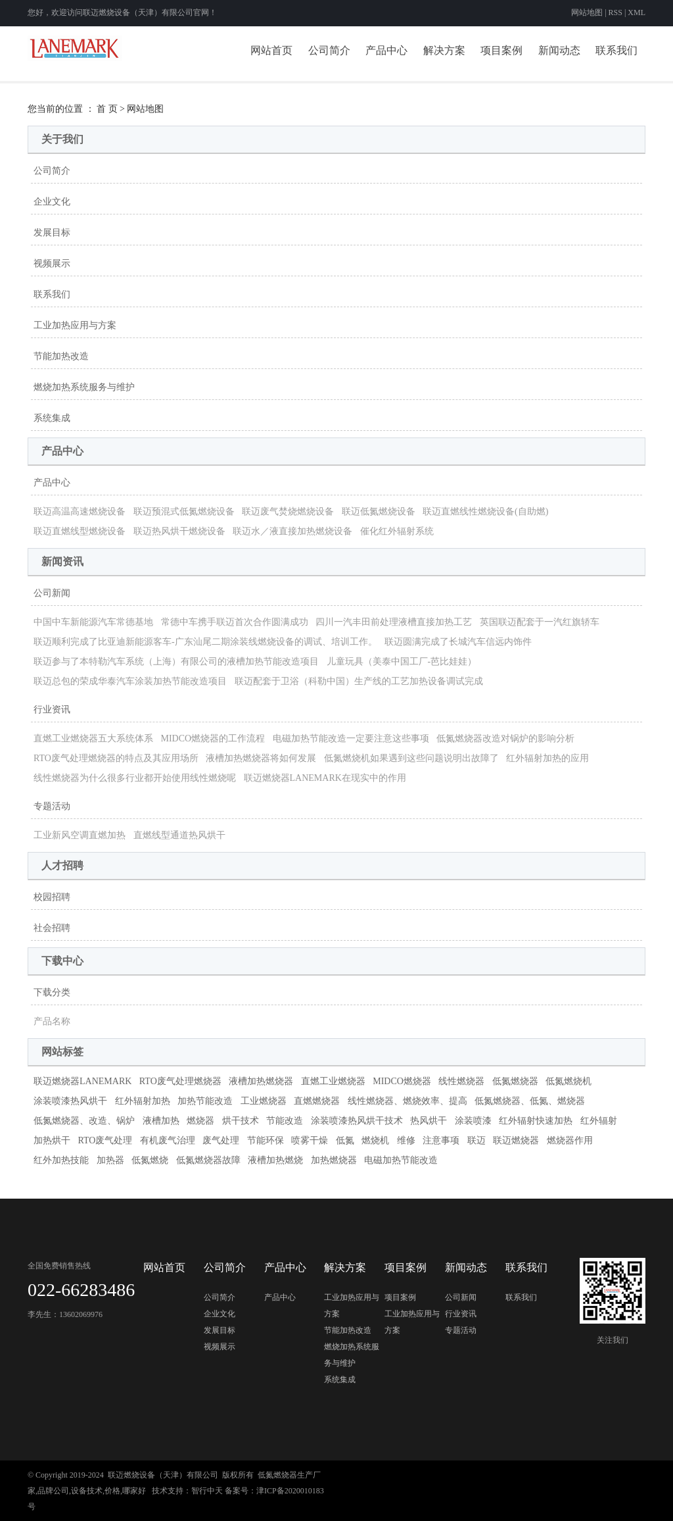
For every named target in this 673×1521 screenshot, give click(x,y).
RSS (615, 12)
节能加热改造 (61, 356)
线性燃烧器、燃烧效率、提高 (407, 1101)
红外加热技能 (61, 1160)
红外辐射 (598, 1121)
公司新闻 (52, 593)
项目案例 (501, 50)
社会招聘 (52, 928)
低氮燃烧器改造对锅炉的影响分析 (505, 738)
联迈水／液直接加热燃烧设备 (292, 531)
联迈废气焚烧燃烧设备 (288, 511)
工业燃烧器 (264, 1101)
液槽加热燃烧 (275, 1160)
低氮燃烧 (149, 1160)
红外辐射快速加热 (535, 1121)
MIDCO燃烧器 (402, 1081)
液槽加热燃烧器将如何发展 (261, 758)
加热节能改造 (205, 1101)
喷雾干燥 (309, 1140)
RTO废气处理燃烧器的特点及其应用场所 (116, 758)
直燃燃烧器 (317, 1101)
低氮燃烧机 (568, 1081)
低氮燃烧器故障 (208, 1160)
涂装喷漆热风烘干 (70, 1101)
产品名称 (52, 1021)
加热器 (110, 1160)
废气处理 (220, 1140)
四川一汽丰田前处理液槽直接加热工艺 (393, 622)
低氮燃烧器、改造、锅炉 (84, 1121)
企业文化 (52, 202)
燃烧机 (375, 1140)
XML (636, 12)
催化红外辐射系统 (397, 531)
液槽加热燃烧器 (261, 1081)
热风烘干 (428, 1121)
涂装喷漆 (473, 1121)
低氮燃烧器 (515, 1081)
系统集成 (52, 418)
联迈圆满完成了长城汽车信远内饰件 (458, 642)
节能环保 (265, 1140)
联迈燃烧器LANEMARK (82, 1081)
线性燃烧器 (461, 1081)
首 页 (107, 109)
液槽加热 (161, 1121)
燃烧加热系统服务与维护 (84, 387)
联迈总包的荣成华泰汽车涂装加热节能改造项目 (130, 681)
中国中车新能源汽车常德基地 (93, 622)
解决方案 (444, 50)
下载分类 (52, 992)
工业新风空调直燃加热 (80, 835)
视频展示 (52, 263)
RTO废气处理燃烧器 (180, 1081)
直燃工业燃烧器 (333, 1081)
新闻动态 (559, 50)
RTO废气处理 (105, 1140)
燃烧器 (200, 1121)
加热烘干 (52, 1140)
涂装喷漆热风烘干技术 (357, 1121)
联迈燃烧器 (516, 1140)
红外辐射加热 (142, 1101)
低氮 (345, 1140)
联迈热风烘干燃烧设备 (179, 531)
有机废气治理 (167, 1140)
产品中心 (386, 50)
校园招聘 (52, 897)
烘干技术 (240, 1121)
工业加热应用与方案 (75, 325)
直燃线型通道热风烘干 (179, 835)
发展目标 (52, 232)
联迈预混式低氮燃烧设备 (184, 511)
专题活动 (52, 806)
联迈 (476, 1140)
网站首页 (271, 50)
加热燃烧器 (334, 1160)
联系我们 (616, 50)
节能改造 (284, 1121)
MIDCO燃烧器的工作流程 (213, 738)
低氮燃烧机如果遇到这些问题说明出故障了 (411, 758)
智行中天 (207, 1490)
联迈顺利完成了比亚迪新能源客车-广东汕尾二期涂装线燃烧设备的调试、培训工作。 (205, 642)
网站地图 (588, 12)
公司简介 (329, 50)
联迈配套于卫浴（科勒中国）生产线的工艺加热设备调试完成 (359, 681)
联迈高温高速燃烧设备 (80, 511)
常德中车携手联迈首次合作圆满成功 (234, 622)
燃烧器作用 (570, 1140)
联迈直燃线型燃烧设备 (80, 531)
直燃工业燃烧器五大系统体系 (93, 738)
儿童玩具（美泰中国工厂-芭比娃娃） (402, 661)
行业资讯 (52, 709)
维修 (406, 1140)
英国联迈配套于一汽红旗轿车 (539, 622)
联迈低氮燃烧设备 (378, 511)
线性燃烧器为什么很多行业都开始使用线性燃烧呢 (135, 778)
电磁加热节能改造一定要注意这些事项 (351, 738)
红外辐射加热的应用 (547, 758)
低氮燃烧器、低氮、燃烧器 (530, 1101)
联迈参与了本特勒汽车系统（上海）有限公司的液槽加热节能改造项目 (176, 661)
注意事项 (441, 1140)
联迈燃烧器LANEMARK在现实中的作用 (325, 778)
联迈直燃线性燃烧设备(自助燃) (485, 511)
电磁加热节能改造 (401, 1160)
